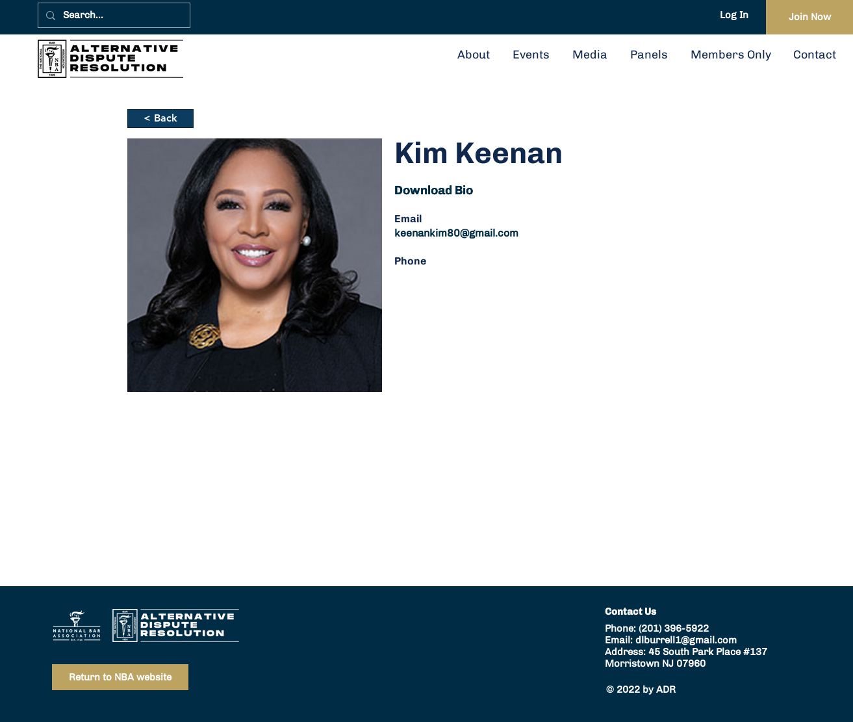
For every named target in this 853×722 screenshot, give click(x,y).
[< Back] (160, 118)
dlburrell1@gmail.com (686, 640)
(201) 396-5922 (674, 628)
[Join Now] (809, 17)
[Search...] (112, 15)
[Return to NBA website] (120, 677)
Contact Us (630, 611)
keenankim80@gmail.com (456, 233)
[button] (648, 54)
